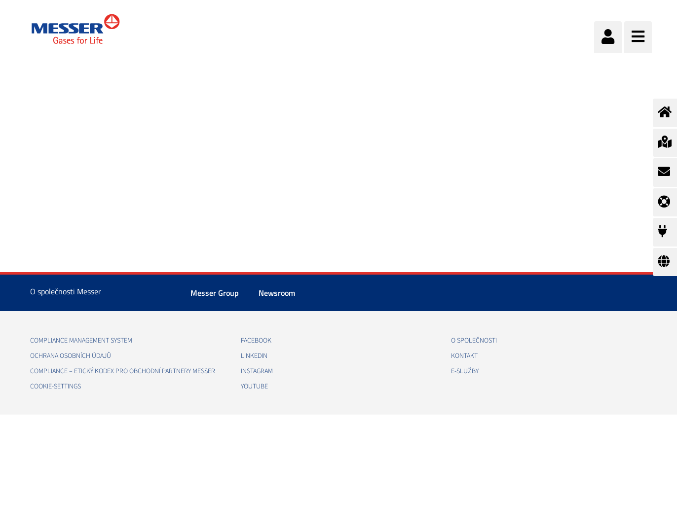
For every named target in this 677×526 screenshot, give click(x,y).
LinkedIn (254, 356)
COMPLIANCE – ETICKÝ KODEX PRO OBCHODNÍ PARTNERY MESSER (122, 371)
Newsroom (277, 293)
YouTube (254, 386)
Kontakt (464, 356)
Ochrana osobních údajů (70, 356)
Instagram (257, 371)
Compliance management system (81, 341)
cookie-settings (55, 386)
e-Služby (465, 371)
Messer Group (214, 293)
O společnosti (474, 341)
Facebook (256, 341)
